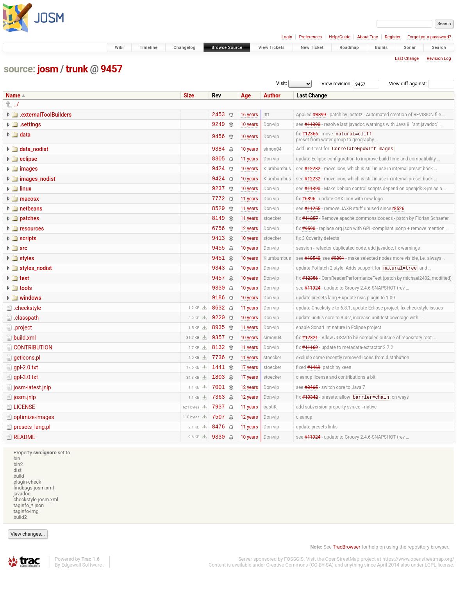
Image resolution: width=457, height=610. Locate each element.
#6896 (308, 208)
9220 (218, 341)
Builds (381, 47)
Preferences (310, 37)
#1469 (313, 396)
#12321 (310, 363)
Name (13, 95)
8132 (218, 374)
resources (32, 241)
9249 (218, 126)
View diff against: (421, 83)
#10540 (313, 274)
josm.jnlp (25, 429)
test (24, 296)
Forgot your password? (429, 37)
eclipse (28, 163)
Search (439, 47)
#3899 (319, 115)
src (23, 262)
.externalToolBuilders (45, 115)
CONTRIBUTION (33, 374)
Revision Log (439, 58)
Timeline (148, 47)
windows (30, 318)
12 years (249, 241)
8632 (218, 330)
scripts (28, 251)
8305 (218, 163)
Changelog (184, 47)
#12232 (313, 174)
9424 (218, 174)
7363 (218, 430)
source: (20, 69)
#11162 (310, 374)
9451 (218, 274)
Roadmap (349, 47)
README (24, 474)
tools (26, 307)
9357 (218, 363)
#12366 (310, 137)
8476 (218, 463)
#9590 (308, 241)
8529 (218, 219)
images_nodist (37, 185)
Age (246, 95)
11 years (249, 163)
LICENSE (24, 440)
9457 (112, 69)
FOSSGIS (293, 597)
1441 (218, 396)
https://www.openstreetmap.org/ (418, 597)
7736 (218, 385)
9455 (218, 263)
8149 (218, 230)
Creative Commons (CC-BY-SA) (300, 603)
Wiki (119, 47)
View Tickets (271, 47)
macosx (29, 207)
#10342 (310, 430)
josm (47, 69)
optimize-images (34, 451)
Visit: (281, 83)
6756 (218, 241)
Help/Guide (339, 37)
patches (29, 229)
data (25, 137)
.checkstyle (27, 329)
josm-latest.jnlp (32, 418)
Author (272, 95)
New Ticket (312, 47)
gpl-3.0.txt (26, 407)
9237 (218, 196)
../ (16, 104)
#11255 (313, 218)
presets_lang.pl (32, 462)
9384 (218, 152)
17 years (249, 396)
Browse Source (227, 47)
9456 (218, 139)
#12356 (310, 296)
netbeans (31, 218)
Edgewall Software (81, 603)
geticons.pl (27, 385)
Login (287, 37)
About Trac (367, 37)
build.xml (25, 363)
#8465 (311, 418)
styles (27, 274)
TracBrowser (347, 585)
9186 (218, 318)
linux (25, 196)
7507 (218, 452)
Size (189, 95)
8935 (218, 352)
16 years (249, 115)
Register (392, 37)
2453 (218, 115)
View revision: (336, 83)
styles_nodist (36, 285)
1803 (218, 407)
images (28, 174)
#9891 (337, 274)
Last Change (407, 58)
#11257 (310, 230)
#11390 (313, 126)
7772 (218, 208)
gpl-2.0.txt (26, 396)
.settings (30, 125)
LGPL (430, 603)
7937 (218, 440)
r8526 (398, 218)
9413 (218, 252)
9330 (218, 307)
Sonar (410, 47)
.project (23, 351)
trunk (77, 69)
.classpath (26, 340)
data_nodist (34, 152)
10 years (249, 126)
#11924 (313, 307)
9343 (218, 285)
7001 (218, 419)
